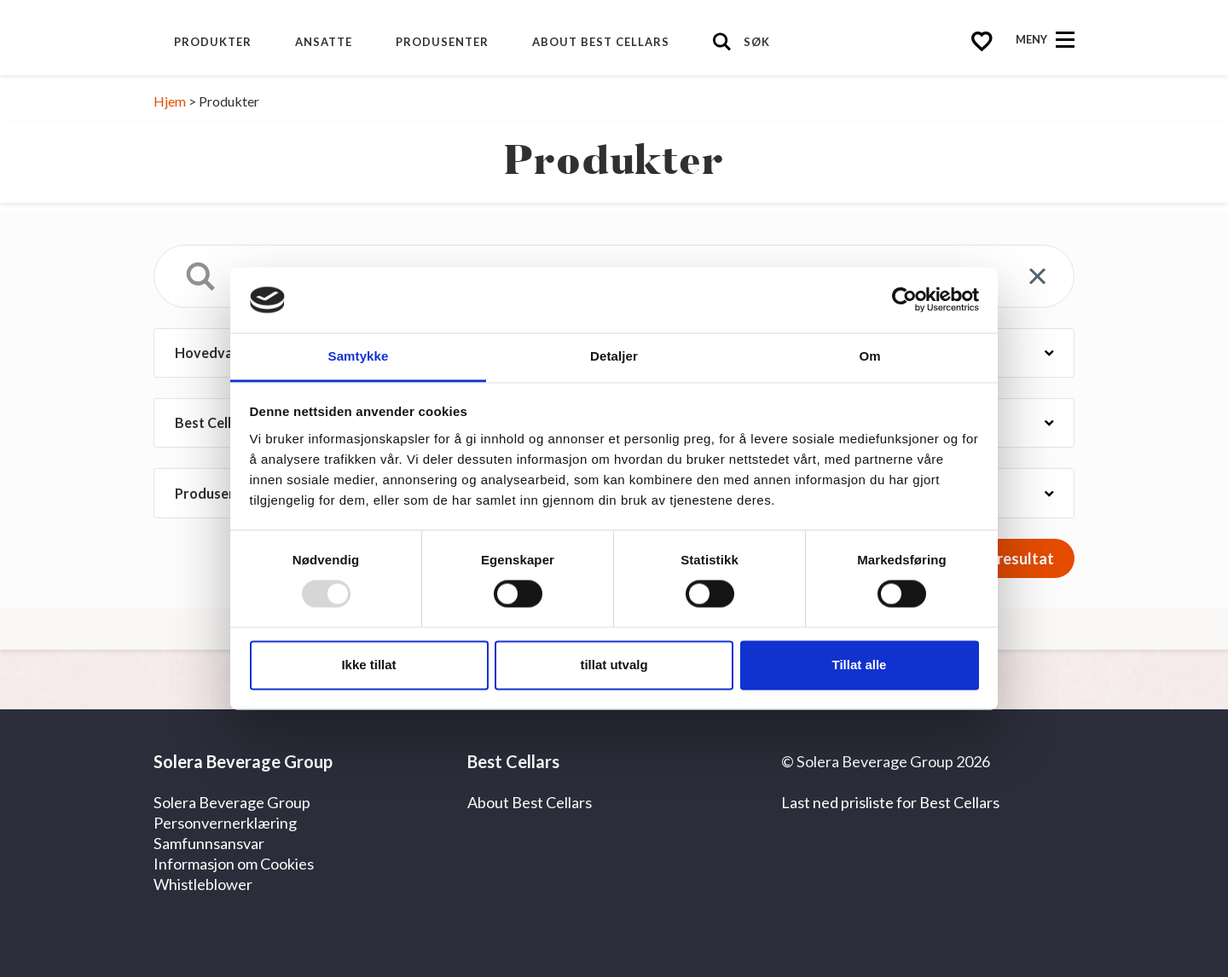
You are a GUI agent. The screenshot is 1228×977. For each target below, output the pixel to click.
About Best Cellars (600, 42)
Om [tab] (869, 356)
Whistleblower (203, 884)
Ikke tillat (368, 664)
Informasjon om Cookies (234, 863)
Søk (757, 42)
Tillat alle (859, 664)
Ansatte (323, 42)
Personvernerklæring (225, 822)
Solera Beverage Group (232, 802)
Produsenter (442, 42)
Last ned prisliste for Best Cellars (890, 802)
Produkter (213, 42)
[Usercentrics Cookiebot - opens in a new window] (904, 300)
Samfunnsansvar (209, 843)
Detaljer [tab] (614, 356)
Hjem (170, 101)
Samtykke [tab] (358, 356)
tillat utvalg (613, 664)
